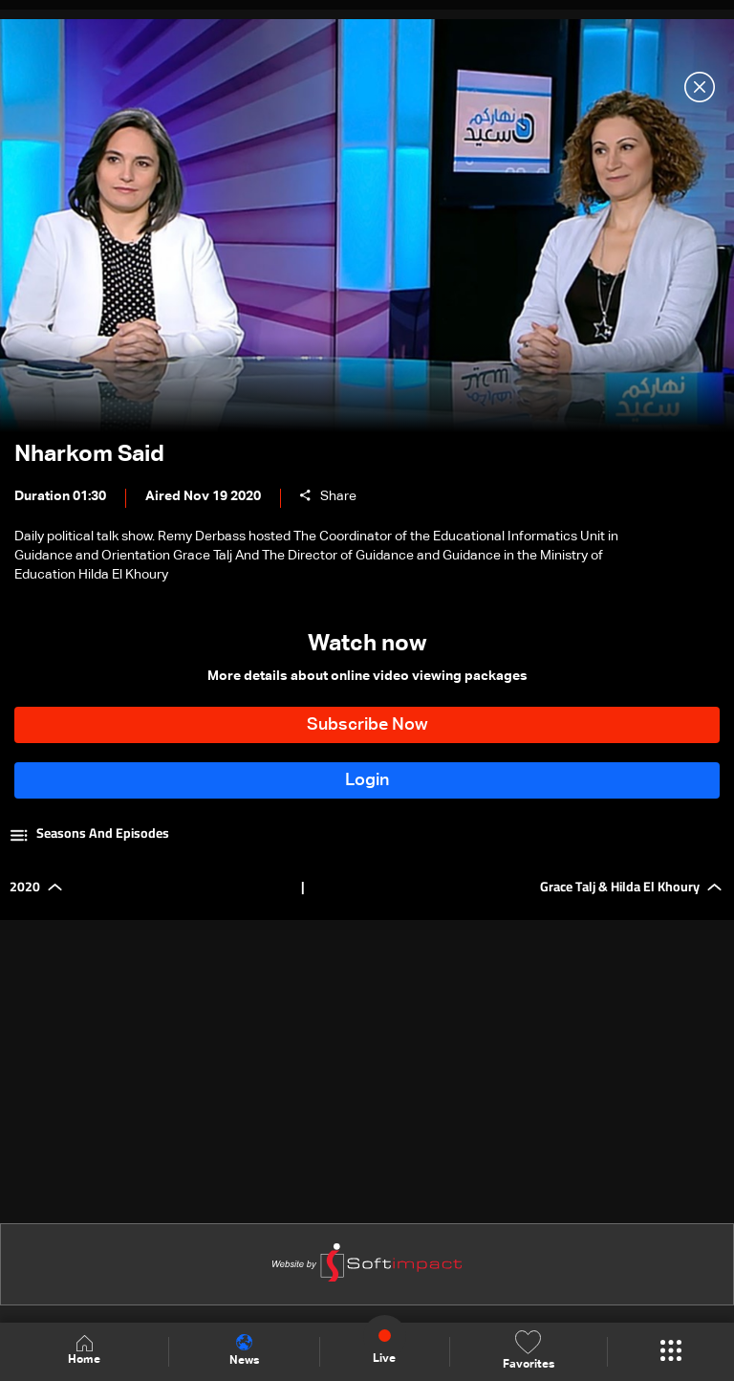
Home (84, 1351)
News (244, 1350)
